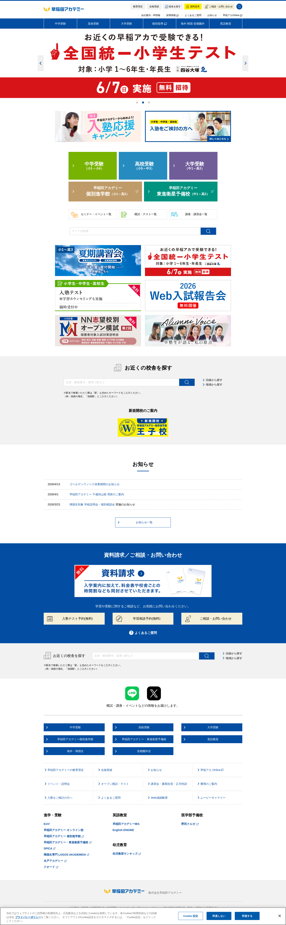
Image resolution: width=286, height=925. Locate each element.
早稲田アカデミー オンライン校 (63, 830)
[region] (143, 916)
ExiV (47, 823)
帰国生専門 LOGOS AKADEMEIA (66, 854)
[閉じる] (279, 916)
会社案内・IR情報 (150, 15)
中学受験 (60, 23)
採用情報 (172, 15)
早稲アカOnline (232, 15)
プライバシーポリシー (28, 917)
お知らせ (212, 15)
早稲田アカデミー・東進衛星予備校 (68, 842)
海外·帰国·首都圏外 (193, 23)
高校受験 (93, 23)
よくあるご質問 (193, 15)
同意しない (218, 915)
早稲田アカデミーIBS (126, 823)
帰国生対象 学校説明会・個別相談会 (92, 504)
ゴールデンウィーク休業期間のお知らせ (95, 484)
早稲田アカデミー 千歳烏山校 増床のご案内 (97, 494)
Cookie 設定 (190, 915)
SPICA (49, 848)
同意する (247, 915)
